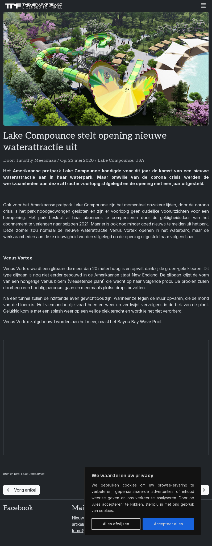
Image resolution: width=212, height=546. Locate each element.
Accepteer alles (168, 524)
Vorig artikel (21, 490)
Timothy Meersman (36, 160)
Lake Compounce (115, 160)
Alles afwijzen (116, 524)
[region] (142, 501)
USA (139, 160)
